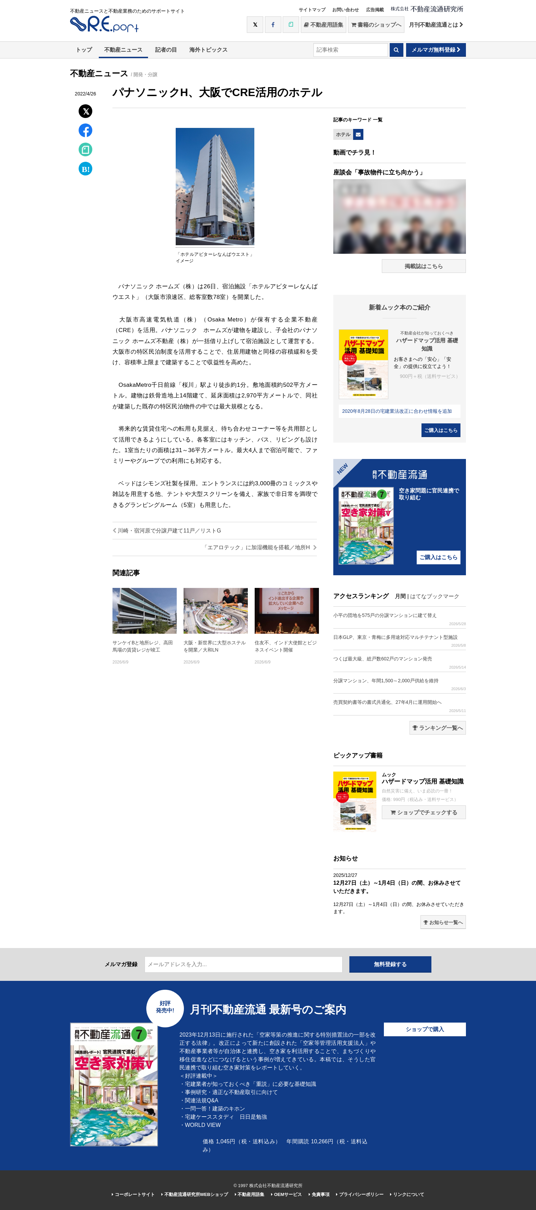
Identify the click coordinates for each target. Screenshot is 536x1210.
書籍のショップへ (376, 25)
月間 (400, 596)
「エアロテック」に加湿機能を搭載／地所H (259, 547)
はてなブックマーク (434, 596)
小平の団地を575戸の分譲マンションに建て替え (399, 619)
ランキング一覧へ (438, 728)
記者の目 (166, 50)
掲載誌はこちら (424, 266)
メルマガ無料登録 (436, 50)
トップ (84, 50)
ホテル (343, 134)
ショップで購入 (425, 1029)
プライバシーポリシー (360, 1194)
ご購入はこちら (441, 430)
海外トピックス (208, 50)
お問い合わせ (345, 9)
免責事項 (319, 1194)
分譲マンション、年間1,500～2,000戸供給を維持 (399, 684)
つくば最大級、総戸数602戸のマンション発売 (399, 662)
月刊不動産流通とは (436, 25)
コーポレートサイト (133, 1194)
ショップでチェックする (423, 812)
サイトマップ (312, 9)
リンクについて (407, 1194)
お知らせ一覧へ (443, 922)
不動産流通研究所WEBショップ (194, 1194)
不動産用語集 (323, 25)
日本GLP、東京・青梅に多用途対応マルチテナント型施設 (399, 641)
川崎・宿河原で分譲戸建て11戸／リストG (166, 531)
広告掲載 (375, 9)
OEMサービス (286, 1194)
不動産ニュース (123, 50)
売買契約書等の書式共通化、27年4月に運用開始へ (399, 706)
